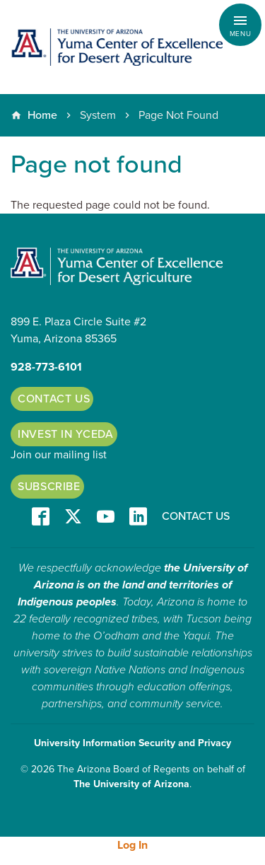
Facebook (40, 517)
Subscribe (49, 487)
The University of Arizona (131, 784)
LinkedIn (138, 517)
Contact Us (54, 399)
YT (105, 517)
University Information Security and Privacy (132, 743)
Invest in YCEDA (66, 434)
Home (42, 115)
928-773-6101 (46, 367)
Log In (132, 845)
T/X (73, 517)
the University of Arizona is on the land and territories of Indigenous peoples (132, 585)
